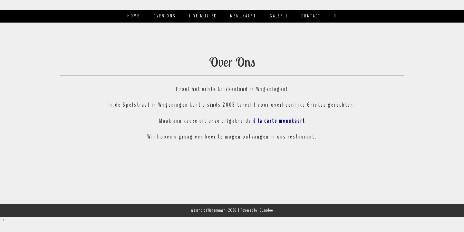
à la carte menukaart (279, 121)
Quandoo (266, 210)
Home (133, 16)
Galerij (279, 16)
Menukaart (243, 16)
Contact (311, 16)
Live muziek (203, 16)
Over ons (164, 16)
